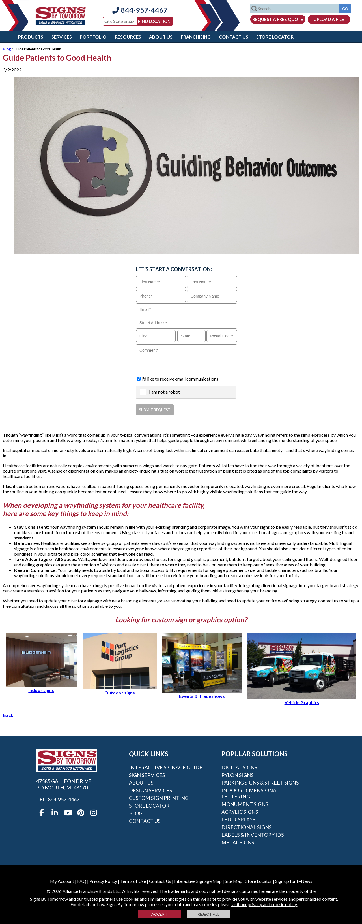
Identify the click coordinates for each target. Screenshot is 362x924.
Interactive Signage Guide (165, 767)
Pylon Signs (237, 775)
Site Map (233, 881)
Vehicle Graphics (301, 699)
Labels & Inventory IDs (252, 835)
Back (8, 715)
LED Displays (238, 819)
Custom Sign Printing (159, 798)
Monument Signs (244, 804)
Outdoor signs (120, 690)
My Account (62, 881)
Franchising (196, 36)
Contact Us (233, 36)
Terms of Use (133, 881)
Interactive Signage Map (198, 881)
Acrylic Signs (239, 812)
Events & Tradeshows (202, 693)
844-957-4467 (140, 10)
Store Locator (275, 36)
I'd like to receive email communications (179, 378)
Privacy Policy (103, 881)
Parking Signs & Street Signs (260, 782)
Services (61, 36)
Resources (128, 36)
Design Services (150, 790)
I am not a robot (164, 391)
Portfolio (93, 36)
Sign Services (147, 775)
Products (30, 36)
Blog (7, 49)
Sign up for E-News (293, 881)
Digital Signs (239, 767)
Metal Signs (237, 842)
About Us (161, 36)
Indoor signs (41, 687)
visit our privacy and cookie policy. (264, 904)
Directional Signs (246, 827)
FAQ (81, 881)
